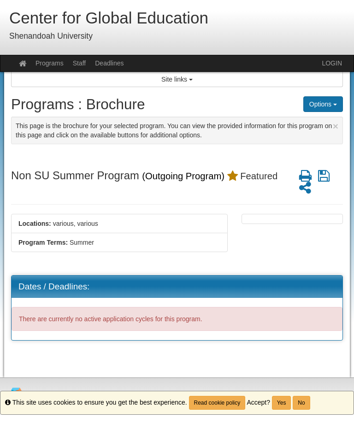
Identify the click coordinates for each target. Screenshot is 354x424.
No (301, 403)
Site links (177, 79)
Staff (79, 63)
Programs (49, 63)
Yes (281, 403)
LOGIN (332, 63)
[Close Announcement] (335, 126)
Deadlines (109, 63)
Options (323, 104)
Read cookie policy (217, 403)
